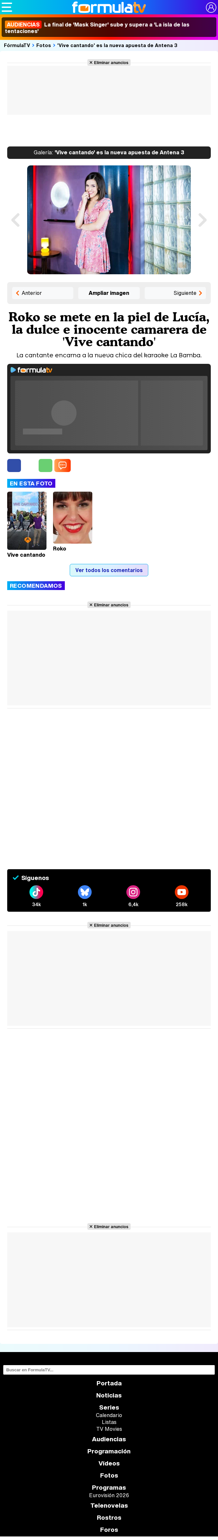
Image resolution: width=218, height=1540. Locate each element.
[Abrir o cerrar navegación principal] (7, 7)
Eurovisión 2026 (109, 1495)
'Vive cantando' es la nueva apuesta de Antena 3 (117, 45)
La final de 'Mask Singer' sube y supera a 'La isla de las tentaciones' (97, 28)
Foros (109, 1529)
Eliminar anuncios (111, 62)
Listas (109, 1422)
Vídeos (109, 1463)
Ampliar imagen (109, 293)
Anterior (32, 293)
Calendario (109, 1415)
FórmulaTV (17, 45)
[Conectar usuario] (211, 7)
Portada (109, 1383)
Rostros (109, 1517)
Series (109, 1407)
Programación (109, 1451)
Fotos (43, 45)
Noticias (109, 1395)
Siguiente (184, 293)
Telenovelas (109, 1505)
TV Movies (109, 1429)
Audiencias (109, 1439)
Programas (109, 1487)
